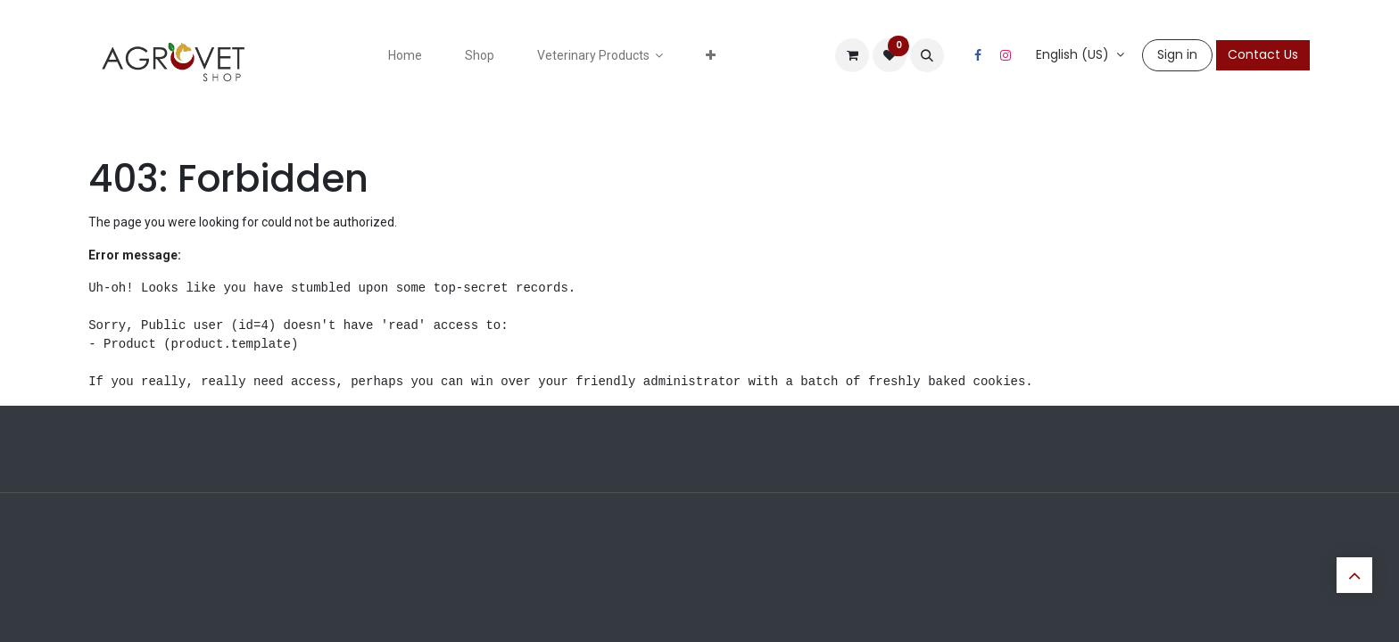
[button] (927, 55)
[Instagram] (1005, 55)
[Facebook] (977, 55)
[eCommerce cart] (852, 55)
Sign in (1177, 54)
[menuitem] (405, 55)
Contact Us (1263, 54)
